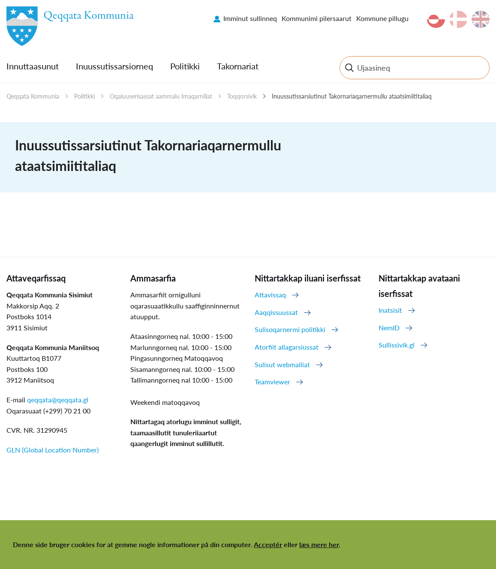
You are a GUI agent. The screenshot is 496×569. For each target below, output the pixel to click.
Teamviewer (272, 381)
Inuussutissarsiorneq (114, 66)
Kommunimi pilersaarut (317, 18)
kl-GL (436, 19)
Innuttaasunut (32, 66)
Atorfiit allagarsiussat (287, 347)
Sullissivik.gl (397, 345)
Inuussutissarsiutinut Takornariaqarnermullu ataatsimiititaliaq (352, 96)
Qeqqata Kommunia (32, 96)
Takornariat (238, 66)
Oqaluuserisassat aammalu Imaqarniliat (161, 96)
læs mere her (319, 544)
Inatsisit (390, 310)
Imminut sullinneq (250, 18)
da (458, 19)
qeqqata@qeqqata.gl (57, 399)
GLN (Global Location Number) (52, 450)
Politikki (185, 66)
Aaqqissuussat (276, 312)
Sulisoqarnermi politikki (290, 329)
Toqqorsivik (242, 96)
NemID (389, 327)
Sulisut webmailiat (282, 364)
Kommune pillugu (382, 18)
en (481, 19)
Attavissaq (270, 294)
